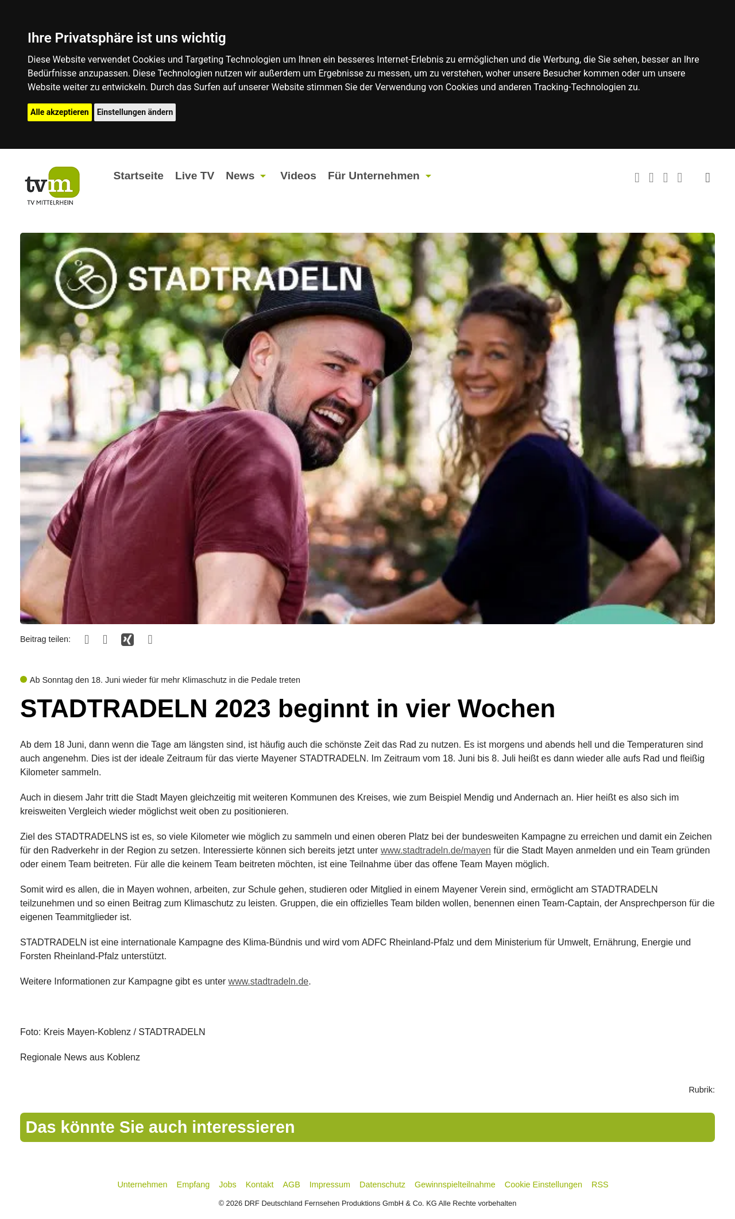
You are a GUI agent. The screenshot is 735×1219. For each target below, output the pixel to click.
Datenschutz (382, 1184)
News (240, 176)
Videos (298, 176)
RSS (600, 1184)
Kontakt (260, 1184)
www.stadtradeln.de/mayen (436, 850)
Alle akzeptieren (59, 112)
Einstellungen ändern (135, 112)
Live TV (194, 176)
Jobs (227, 1184)
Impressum (330, 1184)
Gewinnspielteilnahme (455, 1184)
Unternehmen (142, 1184)
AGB (291, 1184)
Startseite (139, 176)
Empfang (193, 1184)
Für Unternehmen (374, 176)
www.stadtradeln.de (269, 981)
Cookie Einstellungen (543, 1184)
